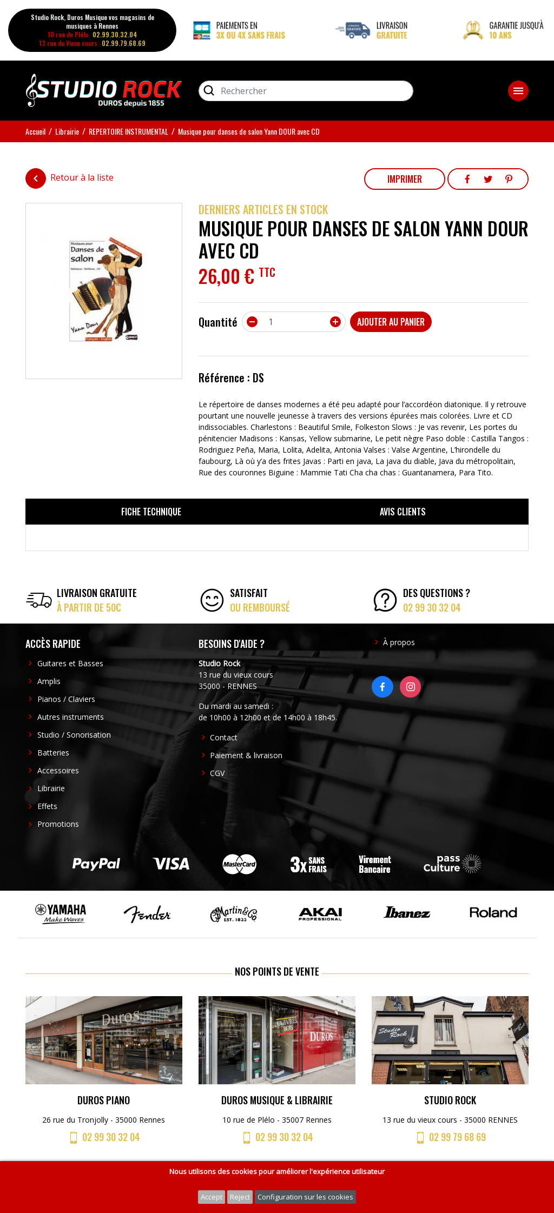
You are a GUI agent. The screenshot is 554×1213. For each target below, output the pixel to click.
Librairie (51, 788)
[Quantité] (293, 321)
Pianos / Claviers (66, 699)
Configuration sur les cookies (305, 1197)
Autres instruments (70, 717)
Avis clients (403, 511)
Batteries (53, 752)
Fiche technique (151, 511)
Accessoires (58, 770)
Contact (224, 737)
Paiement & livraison (246, 755)
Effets (47, 806)
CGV (217, 773)
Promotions (58, 824)
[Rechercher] (306, 91)
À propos (399, 642)
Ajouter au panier (391, 321)
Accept (211, 1197)
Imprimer (404, 179)
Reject (240, 1197)
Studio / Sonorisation (74, 735)
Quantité (218, 322)
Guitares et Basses (70, 663)
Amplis (49, 681)
